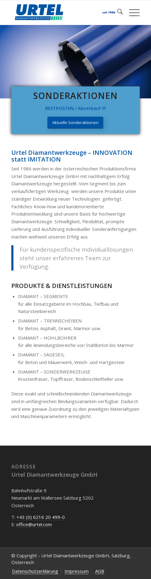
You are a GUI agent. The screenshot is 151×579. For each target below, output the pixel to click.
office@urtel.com (34, 524)
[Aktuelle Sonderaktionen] (75, 123)
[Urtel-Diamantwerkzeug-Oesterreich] (62, 12)
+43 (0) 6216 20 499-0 (41, 517)
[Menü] (131, 12)
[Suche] (117, 12)
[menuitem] (117, 12)
